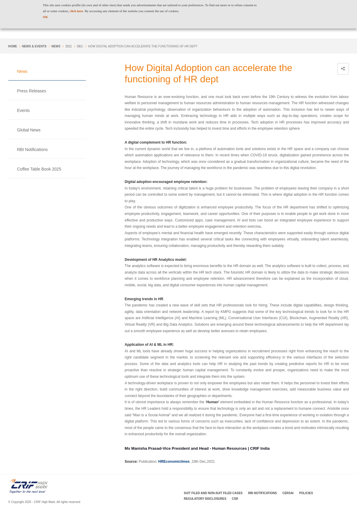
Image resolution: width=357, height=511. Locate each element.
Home (12, 46)
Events (23, 110)
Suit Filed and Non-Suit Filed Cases (213, 493)
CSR (235, 498)
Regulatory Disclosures (205, 498)
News (56, 46)
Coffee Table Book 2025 (39, 169)
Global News (29, 130)
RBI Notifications (32, 149)
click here (76, 11)
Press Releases (31, 91)
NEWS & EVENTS (34, 46)
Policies (306, 493)
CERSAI (288, 493)
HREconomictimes (174, 461)
